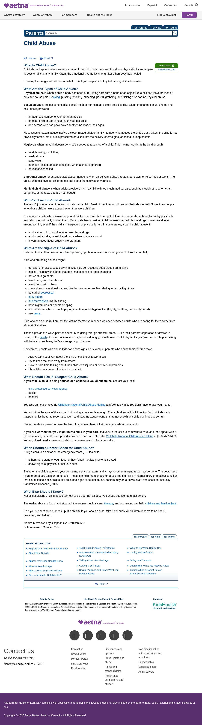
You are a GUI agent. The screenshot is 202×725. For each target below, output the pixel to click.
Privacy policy (146, 662)
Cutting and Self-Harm (141, 552)
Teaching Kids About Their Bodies (97, 548)
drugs (37, 313)
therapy (108, 503)
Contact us (170, 5)
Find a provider (79, 663)
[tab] (169, 536)
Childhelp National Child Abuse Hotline (81, 404)
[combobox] (108, 33)
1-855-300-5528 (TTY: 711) (19, 658)
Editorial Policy (46, 599)
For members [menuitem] (68, 15)
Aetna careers (146, 671)
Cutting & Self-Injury (89, 565)
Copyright (157, 599)
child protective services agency (47, 388)
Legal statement (147, 666)
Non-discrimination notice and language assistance (149, 653)
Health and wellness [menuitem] (100, 15)
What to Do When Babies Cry (145, 548)
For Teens (171, 27)
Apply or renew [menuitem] (42, 15)
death (43, 337)
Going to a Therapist (140, 560)
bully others (35, 296)
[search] (195, 4)
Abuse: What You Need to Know (45, 570)
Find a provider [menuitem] (166, 15)
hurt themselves (38, 301)
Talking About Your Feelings (93, 560)
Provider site (132, 5)
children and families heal (160, 503)
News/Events (78, 654)
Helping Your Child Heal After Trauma (48, 548)
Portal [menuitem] (189, 15)
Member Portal (79, 658)
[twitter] (101, 635)
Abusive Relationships (40, 566)
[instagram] (114, 635)
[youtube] (127, 635)
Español (152, 5)
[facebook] (74, 635)
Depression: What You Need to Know (149, 565)
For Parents (140, 27)
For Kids (156, 27)
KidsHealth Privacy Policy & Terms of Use (103, 599)
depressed (47, 292)
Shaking (55, 97)
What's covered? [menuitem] (14, 15)
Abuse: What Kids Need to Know (46, 561)
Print (48, 58)
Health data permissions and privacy (114, 679)
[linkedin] (88, 635)
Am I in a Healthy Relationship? (45, 575)
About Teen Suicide (39, 553)
